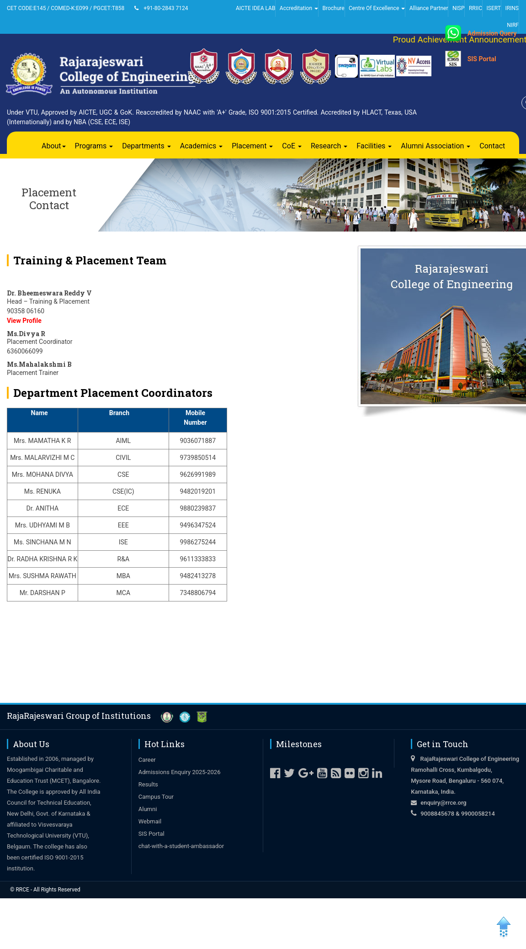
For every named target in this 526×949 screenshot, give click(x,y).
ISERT (494, 8)
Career (147, 759)
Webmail (149, 821)
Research (329, 146)
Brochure (333, 8)
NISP (458, 8)
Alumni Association (435, 146)
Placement (252, 146)
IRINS (512, 8)
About (54, 146)
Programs (94, 146)
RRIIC (475, 8)
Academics (201, 146)
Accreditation (299, 8)
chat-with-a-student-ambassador (181, 846)
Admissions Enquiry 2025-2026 (179, 772)
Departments (146, 146)
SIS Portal (482, 59)
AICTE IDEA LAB (255, 8)
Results (148, 784)
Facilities (374, 146)
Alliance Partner (428, 8)
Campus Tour (156, 796)
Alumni (147, 809)
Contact (492, 146)
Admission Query (492, 33)
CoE (292, 146)
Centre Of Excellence (377, 8)
